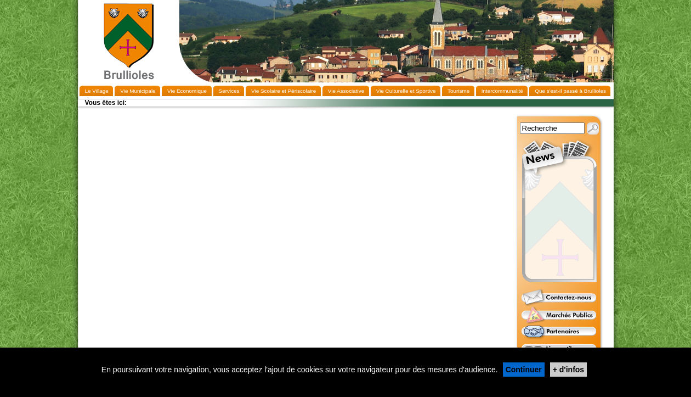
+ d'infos (568, 369)
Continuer (524, 369)
